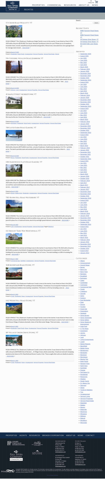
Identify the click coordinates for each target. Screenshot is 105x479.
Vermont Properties (38, 54)
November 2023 (85, 102)
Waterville (83, 409)
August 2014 (84, 251)
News (95, 5)
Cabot (82, 280)
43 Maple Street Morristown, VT (21, 94)
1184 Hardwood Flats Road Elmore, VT (24, 162)
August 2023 (84, 108)
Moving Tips (84, 359)
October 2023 (84, 104)
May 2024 (83, 89)
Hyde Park (83, 326)
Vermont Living (85, 396)
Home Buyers (84, 315)
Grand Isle (83, 309)
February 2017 (85, 187)
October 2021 (84, 156)
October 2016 (84, 196)
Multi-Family (84, 361)
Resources (70, 5)
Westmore (83, 412)
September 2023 (85, 106)
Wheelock (83, 414)
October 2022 (84, 130)
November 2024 (85, 76)
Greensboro (84, 311)
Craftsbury (83, 291)
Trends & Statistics (86, 390)
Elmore (13, 157)
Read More (26, 48)
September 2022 (85, 132)
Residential (14, 54)
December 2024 (85, 73)
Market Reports (85, 344)
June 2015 (83, 231)
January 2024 (84, 97)
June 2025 (83, 60)
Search (78, 20)
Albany (82, 261)
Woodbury (83, 420)
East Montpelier (85, 300)
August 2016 (84, 200)
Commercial (54, 5)
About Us (84, 5)
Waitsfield (83, 403)
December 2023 (85, 100)
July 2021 (83, 163)
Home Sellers (84, 320)
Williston (83, 416)
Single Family (20, 54)
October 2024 (84, 78)
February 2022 (85, 148)
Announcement (85, 263)
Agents (23, 435)
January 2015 (84, 242)
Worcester (83, 422)
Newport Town (85, 363)
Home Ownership (86, 318)
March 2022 (84, 146)
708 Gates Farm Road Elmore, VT (21, 127)
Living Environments (86, 339)
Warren (82, 407)
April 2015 (83, 235)
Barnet (82, 267)
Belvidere (83, 274)
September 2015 (85, 224)
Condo (12, 296)
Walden (82, 405)
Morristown (14, 123)
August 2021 (84, 161)
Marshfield (83, 346)
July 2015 (83, 229)
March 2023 (84, 119)
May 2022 (83, 141)
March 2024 (84, 93)
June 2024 (83, 86)
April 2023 (83, 117)
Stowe (23, 296)
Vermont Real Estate (49, 54)
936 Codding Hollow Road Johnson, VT (24, 58)
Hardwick (83, 313)
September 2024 (85, 80)
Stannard (83, 385)
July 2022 (83, 137)
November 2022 (85, 128)
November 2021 (85, 154)
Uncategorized (29, 54)
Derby (82, 296)
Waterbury (51, 226)
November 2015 (85, 220)
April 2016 (83, 209)
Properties (38, 5)
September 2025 (85, 54)
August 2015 (84, 226)
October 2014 (84, 248)
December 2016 (85, 191)
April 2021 (83, 170)
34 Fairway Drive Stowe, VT (89, 39)
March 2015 (84, 237)
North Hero (83, 366)
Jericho (82, 333)
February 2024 (85, 95)
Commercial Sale (15, 260)
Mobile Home (18, 193)
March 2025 (84, 67)
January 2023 (84, 124)
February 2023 (85, 121)
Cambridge (83, 283)
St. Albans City (85, 383)
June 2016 (83, 205)
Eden (82, 302)
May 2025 (83, 62)
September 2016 (85, 198)
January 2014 (84, 253)
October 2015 (84, 222)
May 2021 (83, 167)
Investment (83, 331)
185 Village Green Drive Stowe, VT (22, 332)
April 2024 (83, 91)
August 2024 (84, 82)
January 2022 (84, 150)
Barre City (83, 269)
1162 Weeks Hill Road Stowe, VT (20, 300)
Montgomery (84, 350)
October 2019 (84, 178)
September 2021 (85, 159)
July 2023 (83, 111)
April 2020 (83, 172)
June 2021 (83, 165)
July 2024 (83, 84)
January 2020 (84, 176)
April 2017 (83, 183)
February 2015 (85, 240)
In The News (84, 328)
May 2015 (83, 233)
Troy (81, 392)
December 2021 (85, 152)
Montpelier (83, 353)
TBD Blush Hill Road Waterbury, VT (22, 197)
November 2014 (85, 246)
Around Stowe (85, 265)
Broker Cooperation (53, 435)
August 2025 (84, 56)
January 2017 (84, 189)
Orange (82, 370)
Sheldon (83, 379)
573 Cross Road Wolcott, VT (19, 23)
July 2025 (83, 58)
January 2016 (84, 216)
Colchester (83, 285)
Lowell (82, 342)
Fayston (83, 307)
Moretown (83, 355)
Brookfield (83, 276)
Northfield (22, 260)
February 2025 (85, 69)
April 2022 (83, 143)
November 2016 (85, 194)
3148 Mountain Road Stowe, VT (20, 265)
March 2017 (84, 185)
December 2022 (85, 126)
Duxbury (83, 298)
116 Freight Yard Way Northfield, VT (23, 231)
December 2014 (85, 244)
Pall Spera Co (84, 372)
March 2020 (84, 174)
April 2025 (83, 65)
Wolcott (57, 54)
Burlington (83, 278)
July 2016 (83, 202)
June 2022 (83, 139)
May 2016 (83, 207)
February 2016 (85, 213)
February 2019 (85, 181)
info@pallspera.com (60, 452)
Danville (83, 293)
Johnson (13, 90)
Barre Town (84, 272)
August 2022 (84, 135)
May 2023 (83, 115)
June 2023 (83, 113)
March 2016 (84, 211)
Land (17, 90)
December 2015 (85, 218)
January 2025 (84, 71)
